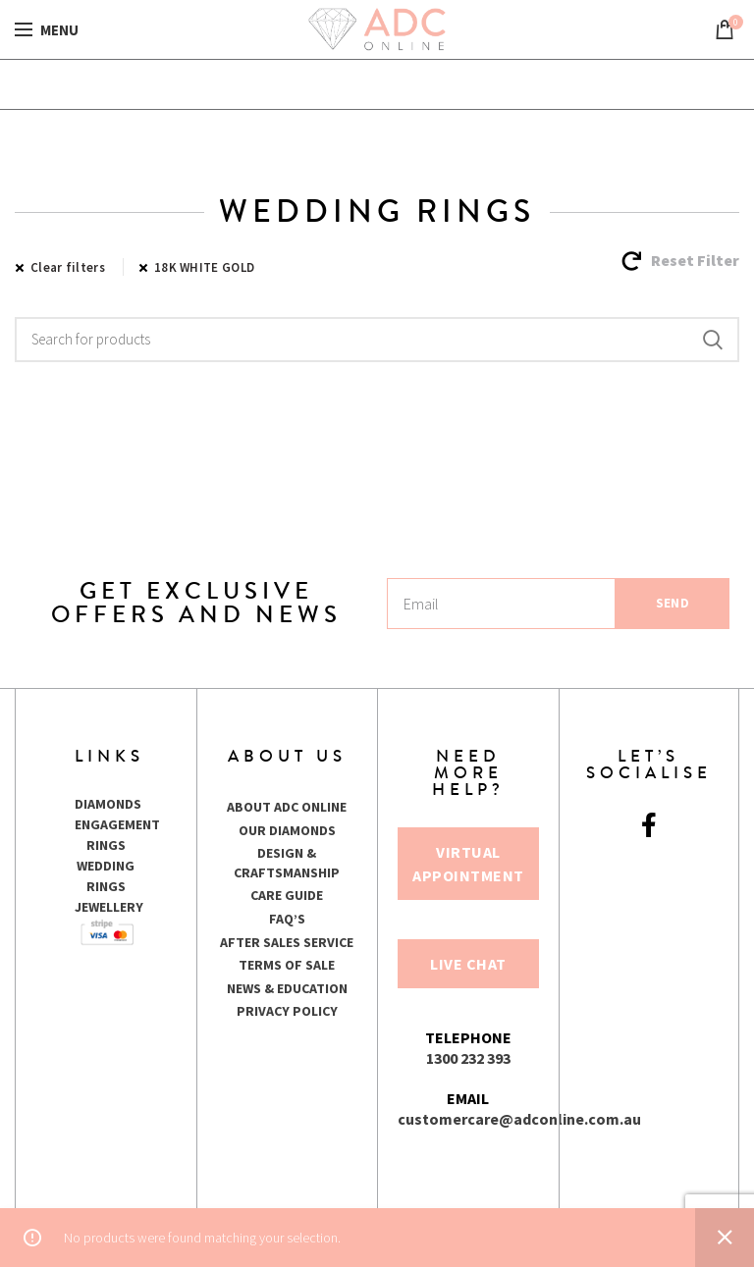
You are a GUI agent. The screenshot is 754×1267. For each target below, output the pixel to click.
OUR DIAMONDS (287, 830)
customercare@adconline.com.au (519, 1119)
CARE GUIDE (286, 895)
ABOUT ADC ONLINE (287, 807)
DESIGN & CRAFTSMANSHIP (287, 862)
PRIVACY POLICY (287, 1011)
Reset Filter (695, 260)
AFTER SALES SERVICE (286, 942)
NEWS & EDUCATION (287, 988)
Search (712, 339)
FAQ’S (287, 918)
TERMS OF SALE (287, 965)
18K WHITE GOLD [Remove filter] (204, 267)
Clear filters (67, 267)
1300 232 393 (468, 1058)
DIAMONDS (108, 804)
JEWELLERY (109, 907)
